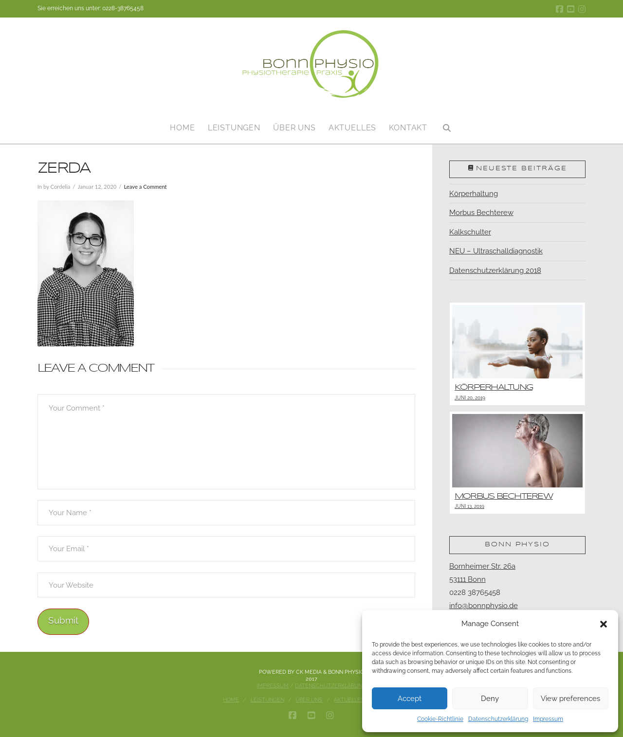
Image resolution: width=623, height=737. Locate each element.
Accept (409, 698)
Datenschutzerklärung (498, 719)
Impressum (548, 719)
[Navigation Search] (446, 124)
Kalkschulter (470, 232)
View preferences (570, 698)
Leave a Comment (145, 186)
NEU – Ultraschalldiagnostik (496, 251)
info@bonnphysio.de (483, 605)
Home (231, 700)
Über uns (308, 700)
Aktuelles (349, 700)
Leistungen (267, 700)
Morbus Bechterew (481, 212)
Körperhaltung (473, 193)
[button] (603, 624)
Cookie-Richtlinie (440, 719)
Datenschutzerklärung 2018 (495, 270)
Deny (490, 698)
